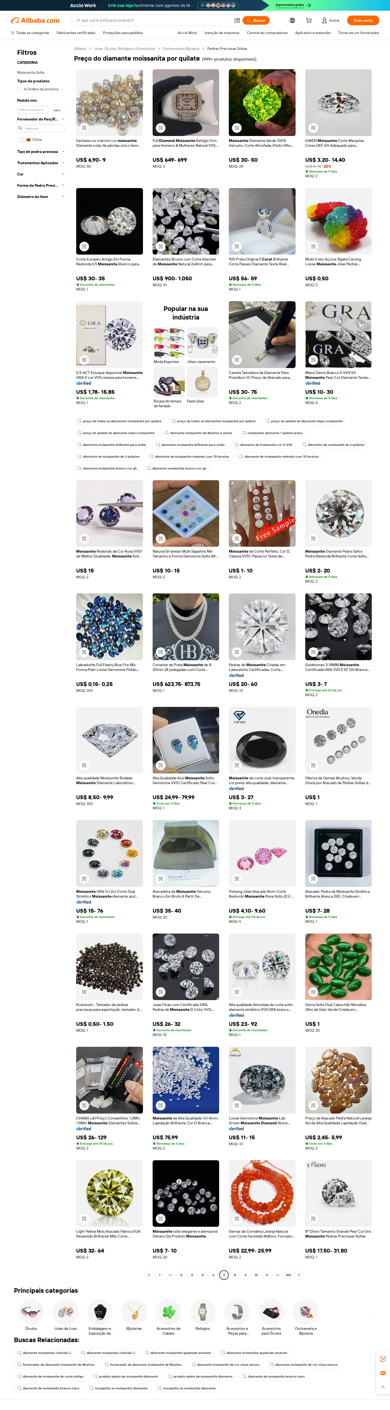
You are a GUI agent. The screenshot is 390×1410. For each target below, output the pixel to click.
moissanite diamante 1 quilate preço (272, 433)
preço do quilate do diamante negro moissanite (304, 421)
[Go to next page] (299, 1275)
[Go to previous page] (149, 1275)
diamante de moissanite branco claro (274, 1376)
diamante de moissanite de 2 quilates (334, 445)
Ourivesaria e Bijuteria (181, 48)
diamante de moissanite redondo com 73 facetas (189, 456)
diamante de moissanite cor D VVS (263, 445)
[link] (383, 1359)
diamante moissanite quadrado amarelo (178, 1353)
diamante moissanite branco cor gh (107, 468)
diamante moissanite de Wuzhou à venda (198, 433)
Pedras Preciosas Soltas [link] (227, 48)
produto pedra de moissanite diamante (126, 1376)
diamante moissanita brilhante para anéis (112, 445)
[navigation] (41, 662)
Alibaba (80, 48)
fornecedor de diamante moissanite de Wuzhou (55, 1365)
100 (288, 1275)
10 (256, 1275)
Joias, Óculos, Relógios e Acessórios (124, 48)
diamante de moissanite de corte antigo (50, 1376)
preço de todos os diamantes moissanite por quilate (119, 421)
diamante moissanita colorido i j (44, 1353)
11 (267, 1275)
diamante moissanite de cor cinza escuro (226, 1365)
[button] (237, 20)
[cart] (310, 21)
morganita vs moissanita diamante (119, 1388)
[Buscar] (256, 20)
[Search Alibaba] (153, 20)
